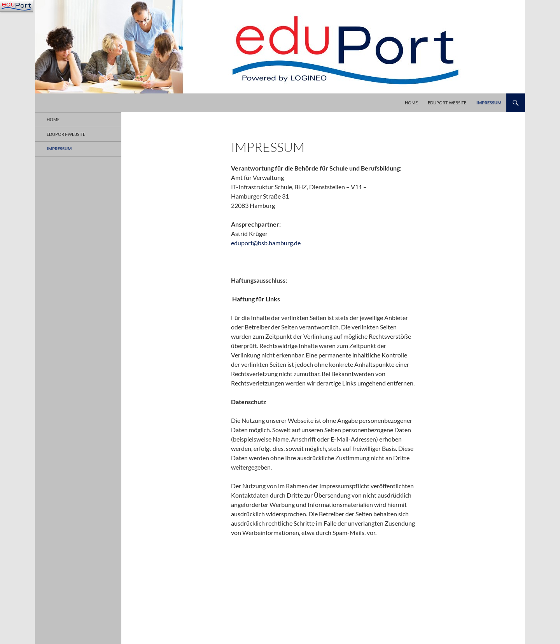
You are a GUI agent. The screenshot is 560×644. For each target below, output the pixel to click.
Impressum (488, 102)
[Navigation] (16, 6)
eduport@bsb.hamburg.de (266, 242)
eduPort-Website (447, 102)
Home (411, 102)
